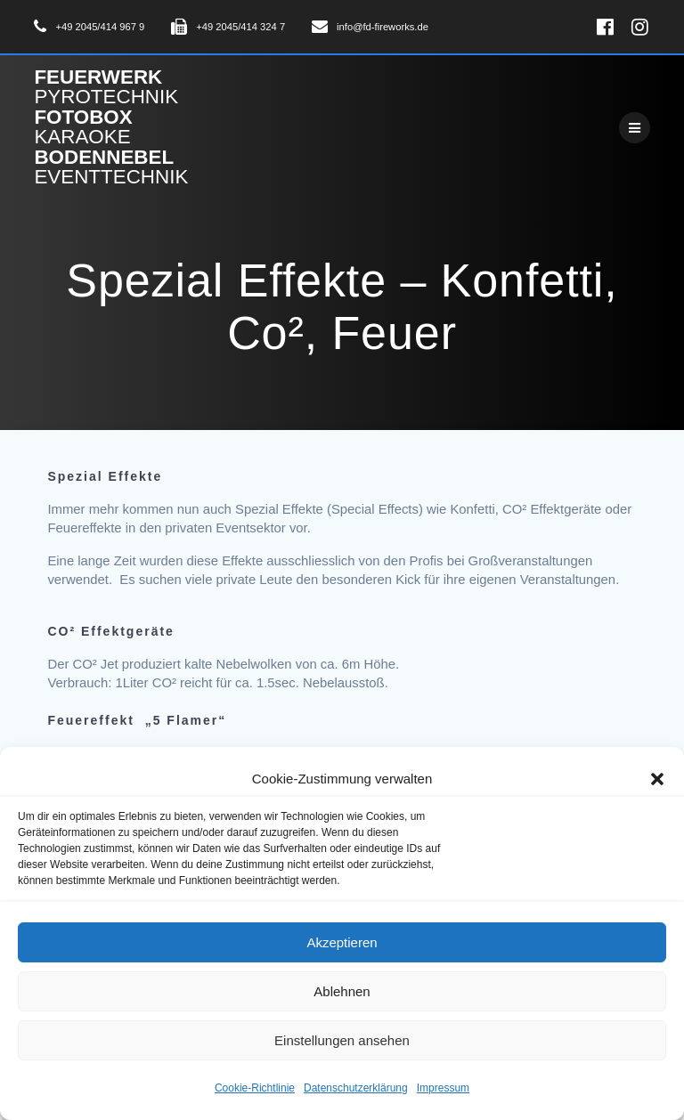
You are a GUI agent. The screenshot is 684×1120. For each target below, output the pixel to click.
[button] (657, 779)
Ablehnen (342, 991)
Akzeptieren (341, 942)
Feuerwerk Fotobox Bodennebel (111, 127)
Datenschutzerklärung (356, 1088)
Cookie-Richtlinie (255, 1088)
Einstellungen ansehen (342, 1040)
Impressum (443, 1088)
